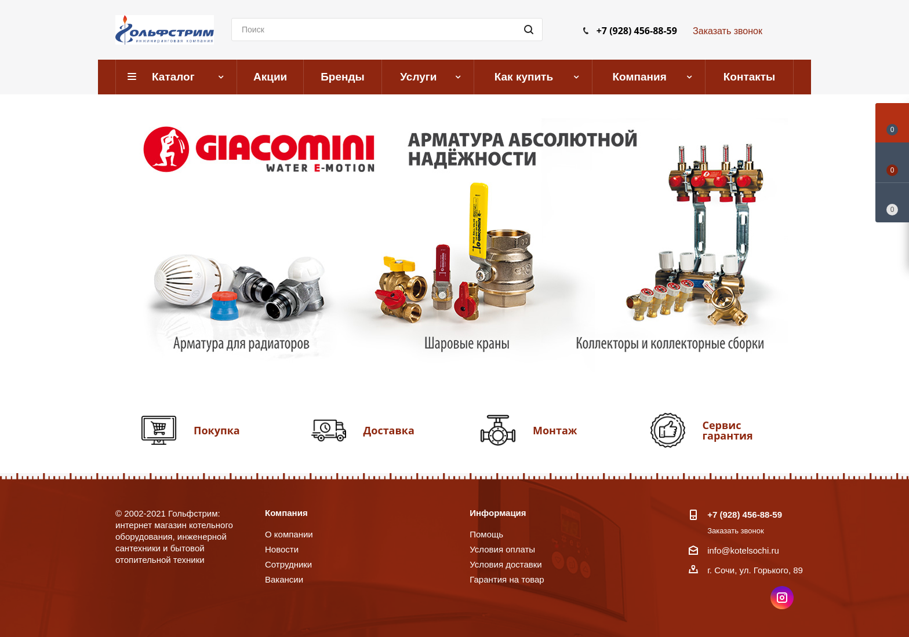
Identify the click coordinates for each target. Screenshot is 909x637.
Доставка (388, 430)
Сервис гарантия (728, 430)
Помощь (486, 534)
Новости (282, 549)
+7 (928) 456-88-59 (637, 30)
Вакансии (284, 579)
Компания (286, 513)
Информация (498, 513)
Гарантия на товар (507, 579)
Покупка (217, 430)
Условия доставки (505, 564)
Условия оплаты (502, 549)
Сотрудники (288, 564)
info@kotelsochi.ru (743, 550)
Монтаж (555, 430)
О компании (289, 534)
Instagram (782, 597)
